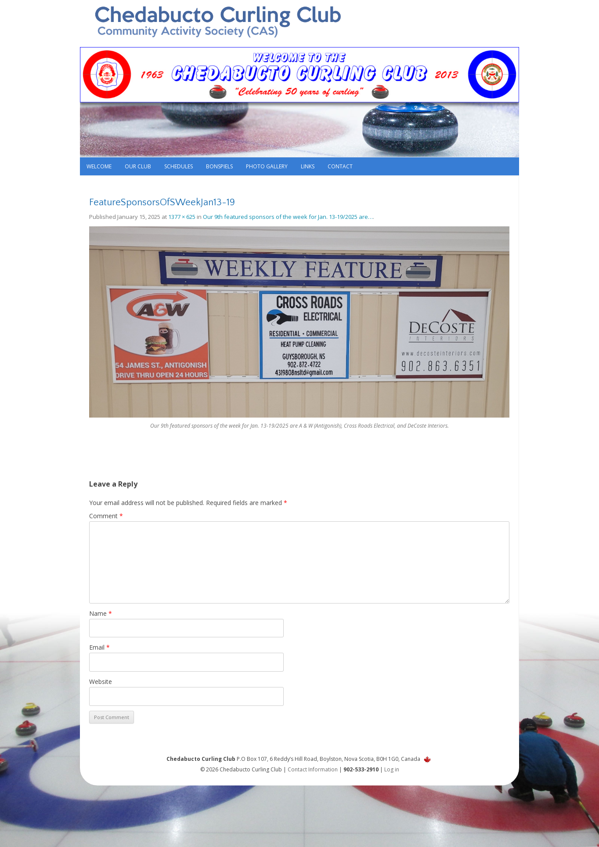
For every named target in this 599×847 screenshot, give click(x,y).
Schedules (178, 166)
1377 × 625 (181, 217)
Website (100, 681)
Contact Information (313, 769)
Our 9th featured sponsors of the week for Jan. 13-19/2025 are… (288, 217)
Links (307, 166)
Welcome (99, 166)
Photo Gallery (267, 166)
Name (100, 613)
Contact (340, 166)
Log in (391, 769)
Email (99, 647)
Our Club (138, 166)
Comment (106, 516)
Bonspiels (219, 166)
